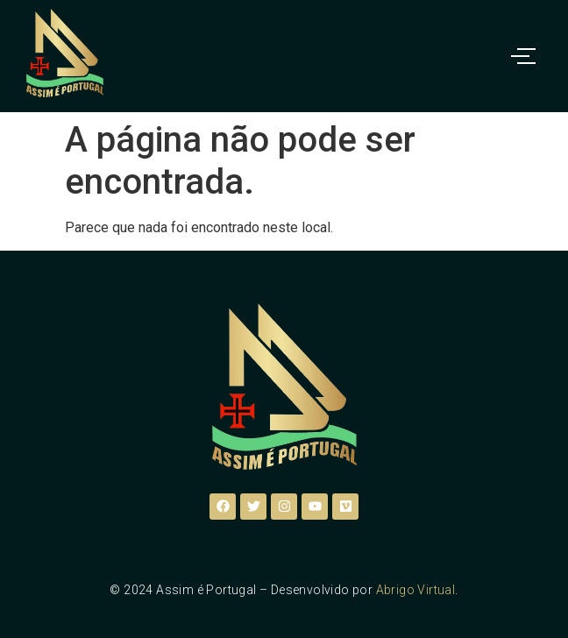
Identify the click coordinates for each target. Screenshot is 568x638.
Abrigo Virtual (416, 590)
